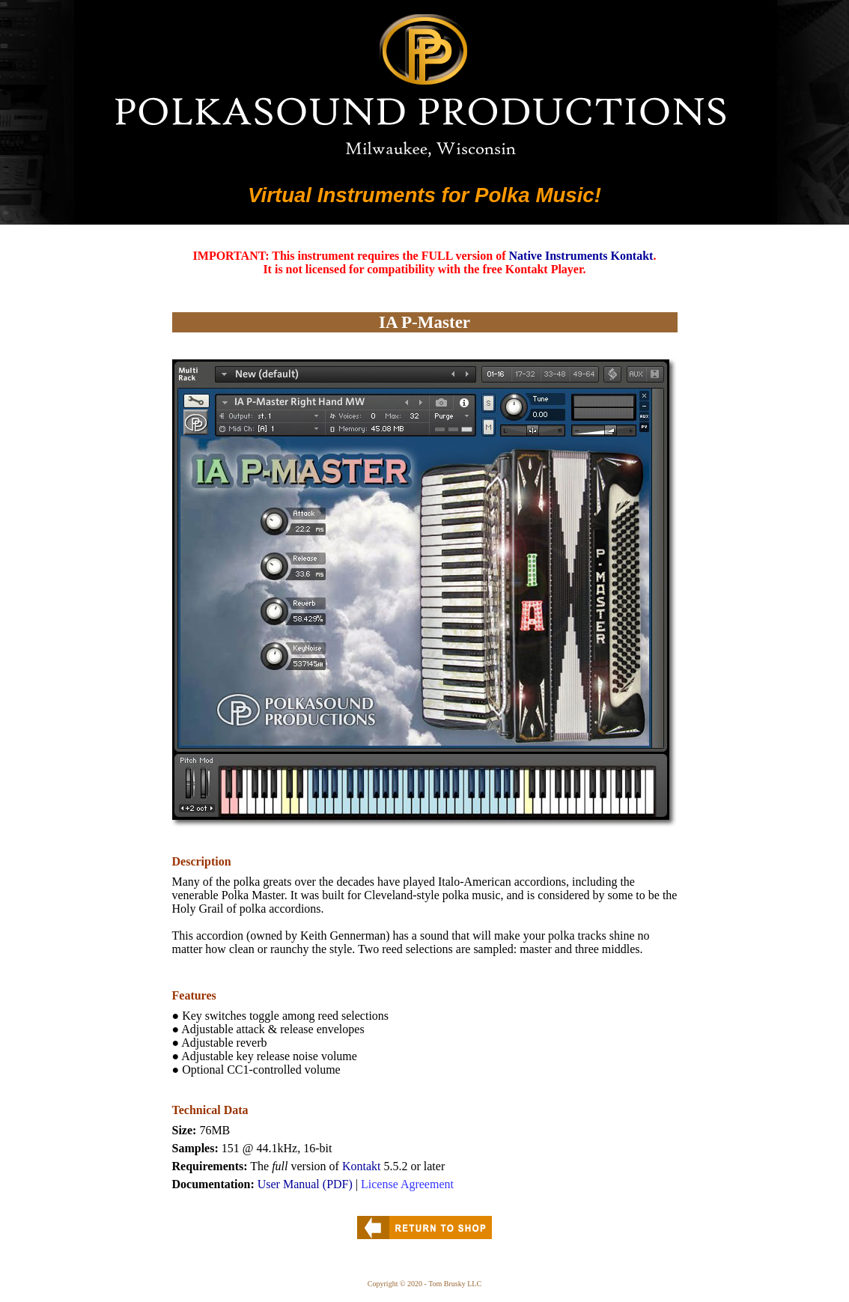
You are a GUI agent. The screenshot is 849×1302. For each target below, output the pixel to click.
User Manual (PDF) (305, 1184)
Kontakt (361, 1166)
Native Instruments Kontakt (581, 255)
